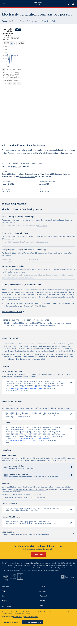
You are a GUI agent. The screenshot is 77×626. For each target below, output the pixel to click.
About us (42, 596)
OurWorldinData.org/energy (10, 138)
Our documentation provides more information (29, 493)
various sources (65, 153)
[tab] (7, 35)
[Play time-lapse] (5, 131)
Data (3, 601)
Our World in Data (38, 4)
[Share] (68, 137)
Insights (4, 606)
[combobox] (68, 3)
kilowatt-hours (16, 166)
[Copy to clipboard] (68, 382)
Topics (4, 596)
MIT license (40, 573)
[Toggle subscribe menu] (73, 3)
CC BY (21, 138)
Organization (43, 601)
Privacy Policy (17, 616)
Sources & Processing (28, 21)
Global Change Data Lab (33, 568)
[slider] (15, 131)
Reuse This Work (48, 21)
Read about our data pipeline (13, 311)
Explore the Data (9, 21)
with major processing (27, 176)
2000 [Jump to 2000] (10, 131)
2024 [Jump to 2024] (71, 131)
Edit (71, 35)
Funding (42, 606)
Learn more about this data (39, 136)
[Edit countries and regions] (71, 35)
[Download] (63, 137)
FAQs (45, 575)
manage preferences (31, 616)
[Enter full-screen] (72, 137)
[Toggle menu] (4, 3)
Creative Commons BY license (16, 357)
